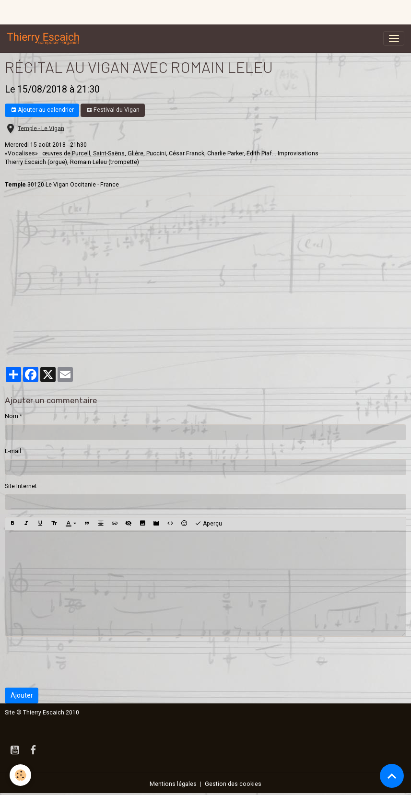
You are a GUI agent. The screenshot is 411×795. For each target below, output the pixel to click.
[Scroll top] (392, 776)
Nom (11, 416)
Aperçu (208, 523)
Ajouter (22, 695)
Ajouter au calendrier (42, 110)
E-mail (13, 451)
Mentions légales (173, 784)
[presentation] (78, 662)
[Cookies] (20, 775)
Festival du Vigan (113, 110)
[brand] (45, 38)
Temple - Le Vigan (41, 128)
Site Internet (21, 486)
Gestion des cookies (233, 784)
